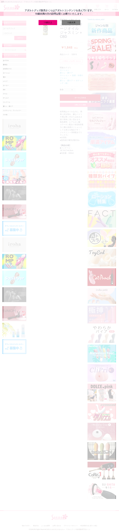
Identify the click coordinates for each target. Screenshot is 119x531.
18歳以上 (48, 22)
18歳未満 (71, 22)
